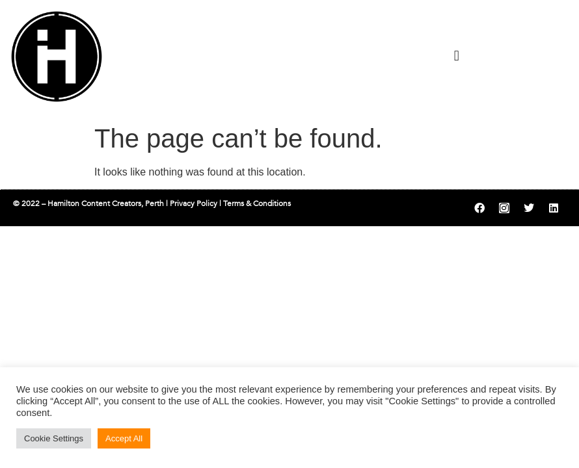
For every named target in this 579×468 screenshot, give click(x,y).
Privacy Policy (193, 203)
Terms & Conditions (257, 203)
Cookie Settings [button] (53, 438)
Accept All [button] (123, 438)
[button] (456, 55)
